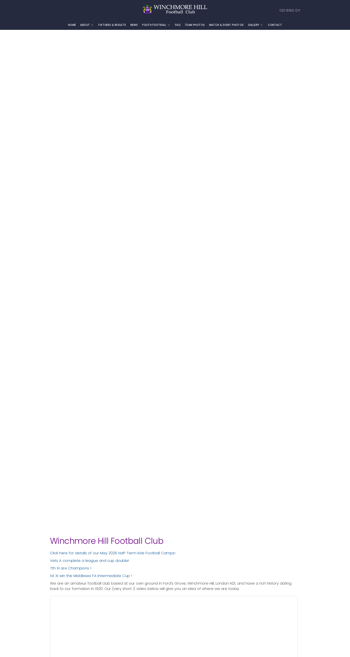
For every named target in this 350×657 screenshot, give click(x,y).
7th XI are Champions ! (70, 568)
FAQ (178, 25)
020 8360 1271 (289, 10)
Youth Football (157, 25)
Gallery (257, 25)
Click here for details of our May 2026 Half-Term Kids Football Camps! (112, 553)
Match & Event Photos (226, 25)
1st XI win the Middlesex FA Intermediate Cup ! (91, 575)
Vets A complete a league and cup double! (89, 560)
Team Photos (195, 25)
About (88, 25)
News (134, 25)
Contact (275, 25)
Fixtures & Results (112, 25)
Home (72, 25)
